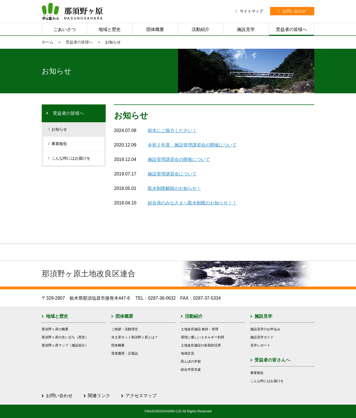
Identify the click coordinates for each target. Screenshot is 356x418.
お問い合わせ (59, 395)
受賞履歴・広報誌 (124, 353)
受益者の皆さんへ (272, 360)
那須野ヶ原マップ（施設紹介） (65, 345)
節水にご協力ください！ (172, 130)
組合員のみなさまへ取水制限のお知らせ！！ (192, 203)
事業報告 (59, 143)
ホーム (47, 42)
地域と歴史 (109, 29)
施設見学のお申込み (265, 329)
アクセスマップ (141, 395)
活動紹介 (200, 29)
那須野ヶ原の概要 (55, 329)
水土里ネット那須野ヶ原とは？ (134, 337)
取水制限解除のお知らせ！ (174, 188)
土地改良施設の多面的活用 (201, 345)
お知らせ (59, 129)
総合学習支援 (191, 369)
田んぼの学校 (191, 361)
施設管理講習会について (172, 174)
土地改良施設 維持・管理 (199, 329)
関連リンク (99, 395)
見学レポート (260, 345)
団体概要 (155, 29)
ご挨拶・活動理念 (124, 329)
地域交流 (187, 353)
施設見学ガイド (262, 337)
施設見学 (246, 29)
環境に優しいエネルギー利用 (202, 337)
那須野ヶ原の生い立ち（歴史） (65, 337)
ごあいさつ (64, 29)
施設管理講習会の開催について (179, 159)
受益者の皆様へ (291, 29)
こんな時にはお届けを (70, 158)
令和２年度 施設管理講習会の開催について (192, 145)
